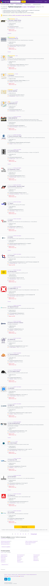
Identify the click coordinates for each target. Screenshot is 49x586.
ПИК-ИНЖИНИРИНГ (14, 423)
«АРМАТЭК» (11, 339)
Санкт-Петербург (16, 576)
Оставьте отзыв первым (17, 116)
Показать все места (5, 564)
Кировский (2, 560)
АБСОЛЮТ (11, 388)
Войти (46, 1)
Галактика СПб (12, 459)
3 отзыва (16, 73)
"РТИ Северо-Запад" (14, 371)
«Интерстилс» (12, 271)
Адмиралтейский (3, 554)
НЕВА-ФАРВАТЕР (12, 118)
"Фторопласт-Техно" (14, 169)
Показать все (3, 569)
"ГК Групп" (11, 255)
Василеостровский (4, 556)
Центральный (35, 560)
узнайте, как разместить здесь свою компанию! (21, 15)
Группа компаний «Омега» (15, 322)
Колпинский (3, 561)
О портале (9, 574)
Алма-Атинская (10, 576)
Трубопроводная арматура (5, 541)
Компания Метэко (13, 38)
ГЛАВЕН (10, 57)
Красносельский (20, 556)
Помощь (5, 574)
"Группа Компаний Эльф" (15, 136)
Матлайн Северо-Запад (14, 20)
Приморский (35, 556)
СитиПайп (11, 512)
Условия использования (22, 574)
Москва (5, 576)
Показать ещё (24, 526)
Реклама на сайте (14, 574)
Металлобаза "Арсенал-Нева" (16, 186)
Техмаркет (11, 75)
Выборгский (3, 557)
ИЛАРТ (10, 220)
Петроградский (19, 561)
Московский (19, 559)
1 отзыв (16, 18)
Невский (18, 560)
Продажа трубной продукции (30, 542)
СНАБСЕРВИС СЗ (13, 288)
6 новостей (9, 33)
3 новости (9, 51)
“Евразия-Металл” (13, 306)
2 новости (9, 489)
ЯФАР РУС (11, 405)
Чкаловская (22, 576)
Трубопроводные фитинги (5, 544)
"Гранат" (11, 203)
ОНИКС (10, 237)
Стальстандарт (12, 443)
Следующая (34, 534)
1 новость (9, 250)
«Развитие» (11, 495)
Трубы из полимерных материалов (31, 541)
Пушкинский (35, 557)
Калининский (3, 559)
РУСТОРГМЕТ (12, 476)
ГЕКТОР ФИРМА (12, 91)
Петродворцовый (36, 554)
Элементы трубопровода (5, 542)
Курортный (19, 557)
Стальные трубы (28, 544)
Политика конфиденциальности (31, 574)
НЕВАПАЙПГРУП (12, 103)
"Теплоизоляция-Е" (13, 354)
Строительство (3, 538)
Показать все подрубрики (6, 546)
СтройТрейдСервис (13, 151)
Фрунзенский (35, 559)
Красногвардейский (20, 554)
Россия (2, 552)
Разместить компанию (38, 1)
